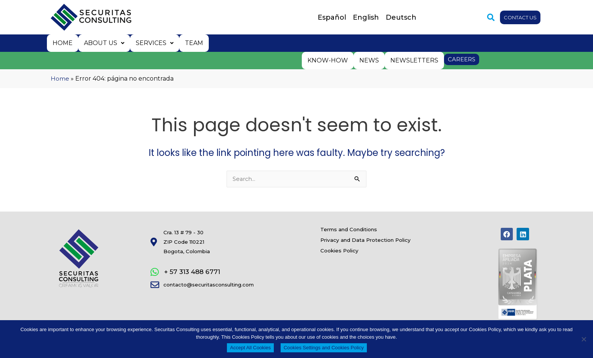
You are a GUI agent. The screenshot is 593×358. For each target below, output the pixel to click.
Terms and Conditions (359, 231)
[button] (485, 17)
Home (62, 42)
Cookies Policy (345, 262)
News (370, 59)
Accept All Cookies (250, 347)
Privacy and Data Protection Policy (381, 247)
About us (103, 42)
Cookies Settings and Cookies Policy (324, 347)
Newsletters (415, 59)
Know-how (329, 59)
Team (191, 42)
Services (153, 42)
